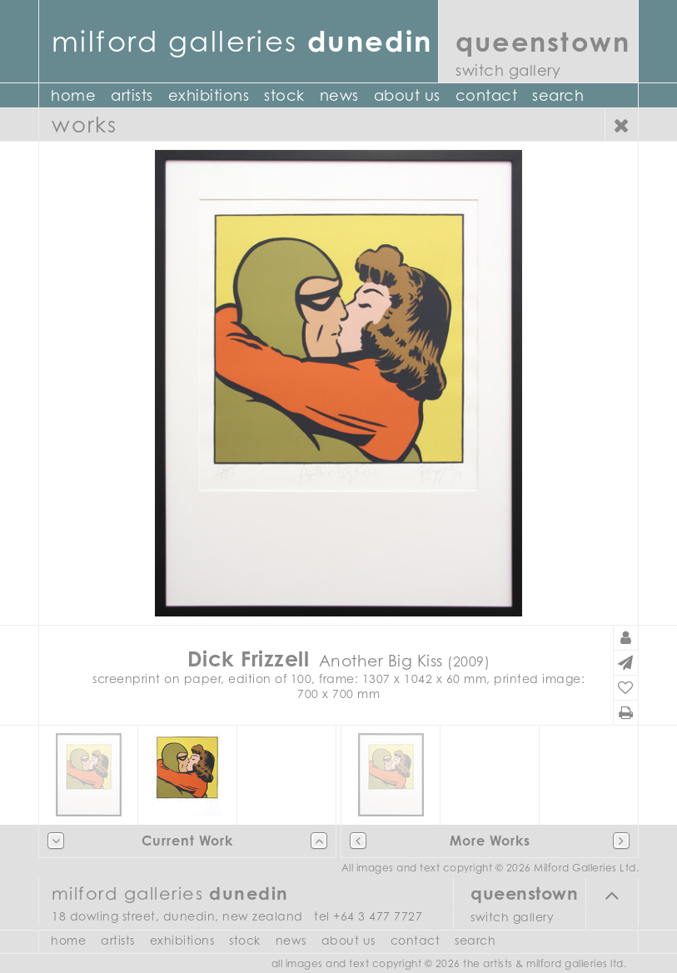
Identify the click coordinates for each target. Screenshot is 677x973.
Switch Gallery (507, 70)
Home (73, 95)
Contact (486, 95)
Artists (132, 95)
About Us (407, 95)
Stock (284, 95)
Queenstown (542, 41)
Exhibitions (209, 95)
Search (558, 95)
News (339, 95)
